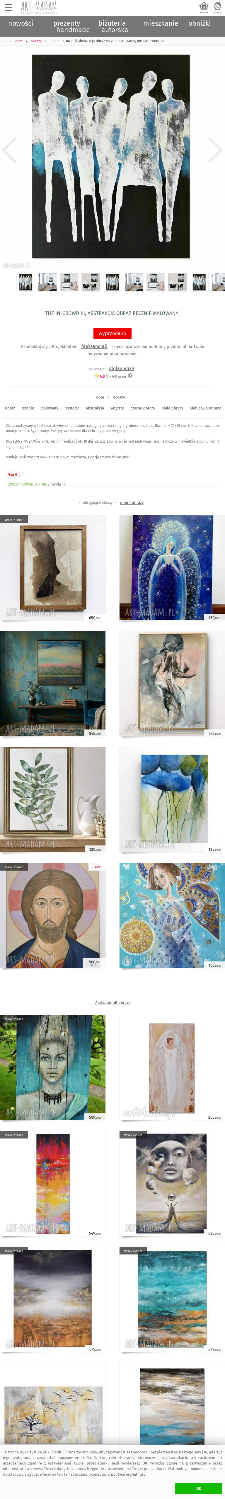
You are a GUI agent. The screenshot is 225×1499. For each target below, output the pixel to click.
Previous (9, 150)
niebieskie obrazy (205, 408)
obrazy (119, 397)
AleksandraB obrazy (112, 1002)
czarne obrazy (143, 408)
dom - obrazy (132, 502)
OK (198, 1488)
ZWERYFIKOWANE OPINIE (37, 484)
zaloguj (217, 12)
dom (100, 397)
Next (215, 150)
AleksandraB (94, 346)
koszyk (204, 12)
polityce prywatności (128, 1474)
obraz (10, 408)
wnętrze (117, 408)
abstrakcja (95, 408)
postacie (71, 408)
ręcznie (27, 408)
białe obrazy (172, 408)
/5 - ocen (110, 376)
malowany (49, 408)
